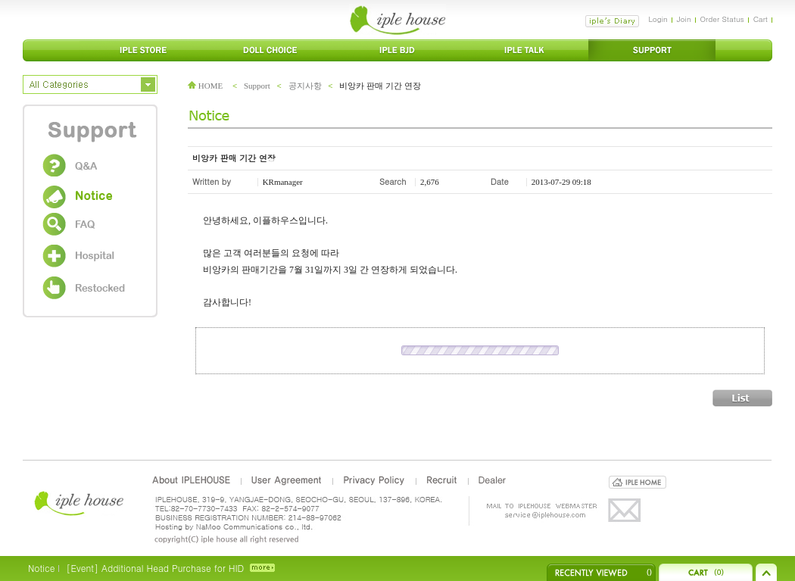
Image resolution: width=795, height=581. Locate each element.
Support (257, 85)
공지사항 (305, 85)
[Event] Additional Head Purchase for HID (155, 567)
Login (657, 19)
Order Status (722, 19)
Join (684, 19)
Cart (760, 19)
